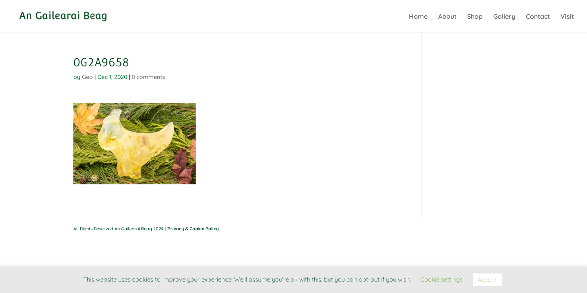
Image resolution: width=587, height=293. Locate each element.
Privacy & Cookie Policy (193, 229)
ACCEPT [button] (487, 279)
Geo (87, 77)
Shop (475, 16)
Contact (538, 16)
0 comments (148, 77)
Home (418, 16)
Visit (567, 16)
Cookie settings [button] (441, 279)
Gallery (504, 16)
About (447, 16)
